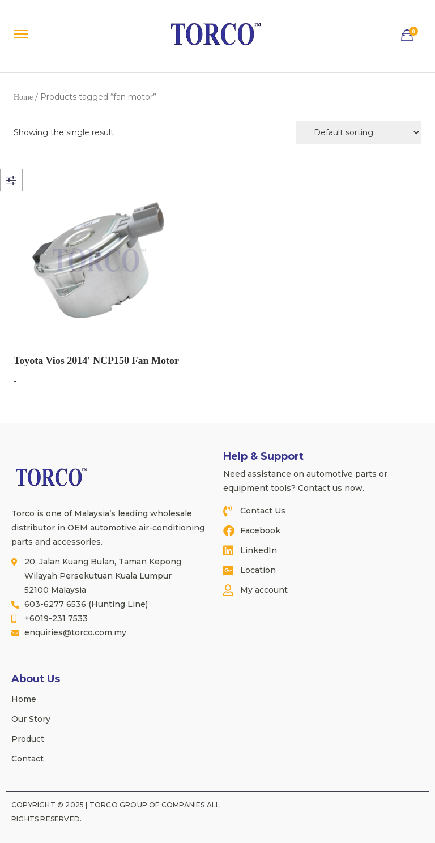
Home (23, 97)
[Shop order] (358, 132)
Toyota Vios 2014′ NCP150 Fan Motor (96, 360)
